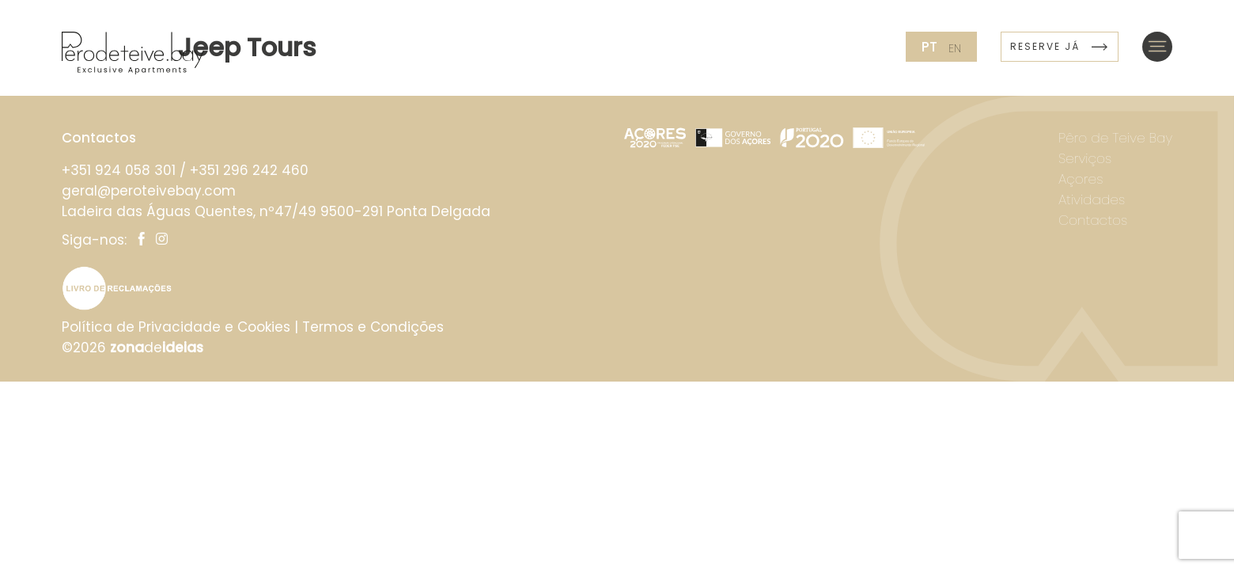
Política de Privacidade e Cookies (176, 326)
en (954, 48)
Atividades (1091, 199)
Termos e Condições (373, 326)
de (156, 347)
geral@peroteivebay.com (149, 190)
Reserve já (1059, 47)
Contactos (1092, 220)
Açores (1080, 178)
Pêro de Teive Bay (1115, 137)
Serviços (1084, 158)
